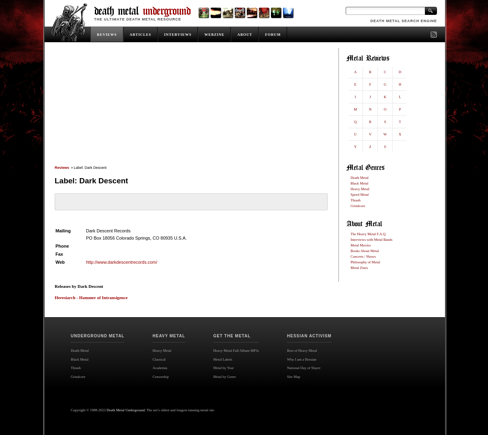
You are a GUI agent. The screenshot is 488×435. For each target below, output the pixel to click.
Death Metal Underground (126, 410)
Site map (296, 385)
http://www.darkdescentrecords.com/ (121, 262)
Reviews (62, 168)
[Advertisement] (191, 107)
